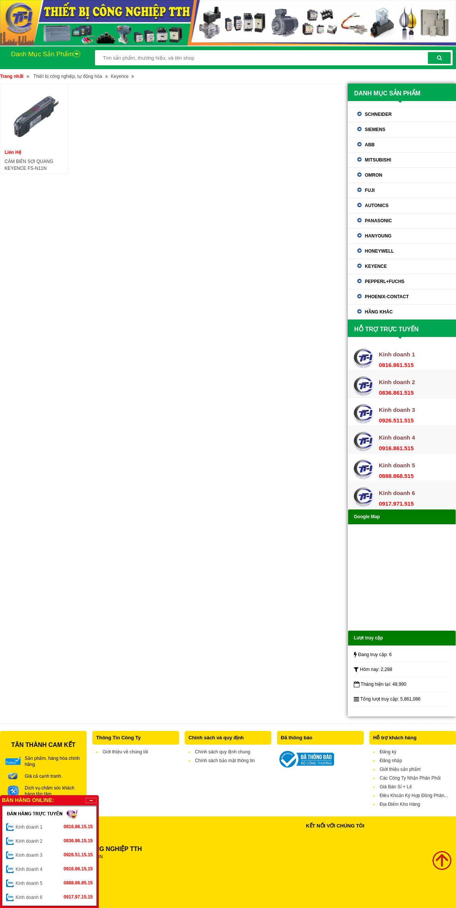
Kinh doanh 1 (54, 826)
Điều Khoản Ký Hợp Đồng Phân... (414, 795)
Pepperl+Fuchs (384, 281)
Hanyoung (378, 236)
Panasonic (378, 220)
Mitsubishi (378, 160)
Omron (373, 175)
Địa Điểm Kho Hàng (400, 804)
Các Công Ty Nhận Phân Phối (410, 778)
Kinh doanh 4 (54, 868)
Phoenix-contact (387, 296)
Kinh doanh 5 (54, 883)
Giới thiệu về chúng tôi (125, 752)
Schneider (378, 114)
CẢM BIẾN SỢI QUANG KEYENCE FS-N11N (29, 165)
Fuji (370, 190)
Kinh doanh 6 (54, 897)
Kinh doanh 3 (54, 854)
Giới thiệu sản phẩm (400, 769)
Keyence (120, 76)
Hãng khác (379, 312)
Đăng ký (388, 752)
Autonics (376, 205)
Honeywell (379, 251)
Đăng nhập (391, 760)
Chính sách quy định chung (222, 752)
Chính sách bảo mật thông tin (225, 760)
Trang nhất (12, 76)
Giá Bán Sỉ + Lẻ (396, 786)
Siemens (375, 129)
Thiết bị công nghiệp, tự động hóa (67, 76)
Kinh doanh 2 (54, 840)
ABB (370, 144)
